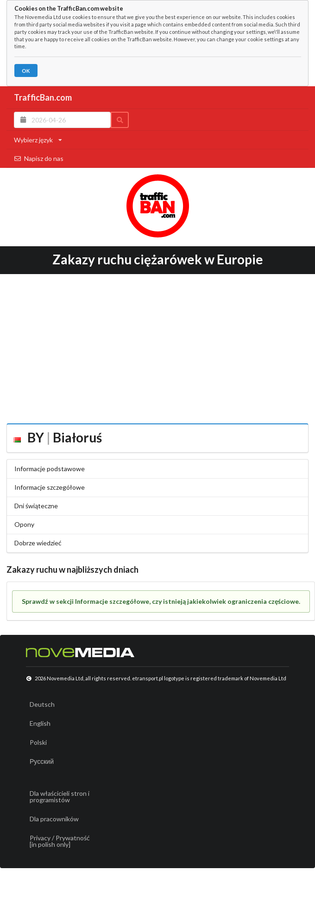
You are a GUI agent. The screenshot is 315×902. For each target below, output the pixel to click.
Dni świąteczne (36, 506)
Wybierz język (38, 140)
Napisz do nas (38, 158)
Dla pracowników (54, 819)
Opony (24, 524)
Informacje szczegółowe (49, 487)
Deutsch (42, 704)
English (40, 723)
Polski (38, 742)
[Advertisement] (157, 345)
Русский (42, 761)
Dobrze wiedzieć (38, 543)
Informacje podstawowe (49, 469)
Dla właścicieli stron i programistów (59, 796)
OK (26, 71)
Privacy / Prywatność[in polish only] (60, 841)
